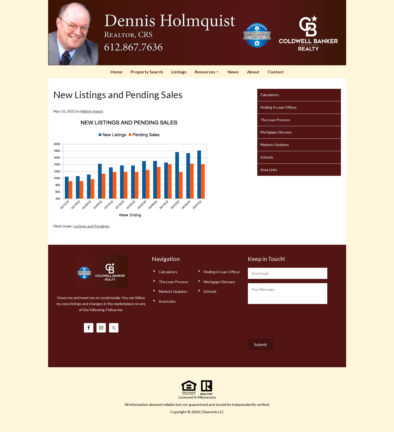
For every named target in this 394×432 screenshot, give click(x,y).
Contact (276, 71)
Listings (178, 71)
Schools (266, 157)
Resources (207, 71)
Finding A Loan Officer (278, 107)
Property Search (147, 71)
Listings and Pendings (92, 226)
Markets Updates (274, 144)
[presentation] (287, 320)
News (233, 71)
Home (116, 71)
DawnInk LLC (213, 412)
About (253, 71)
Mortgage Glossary (276, 132)
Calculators (269, 94)
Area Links (268, 169)
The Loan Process (275, 120)
